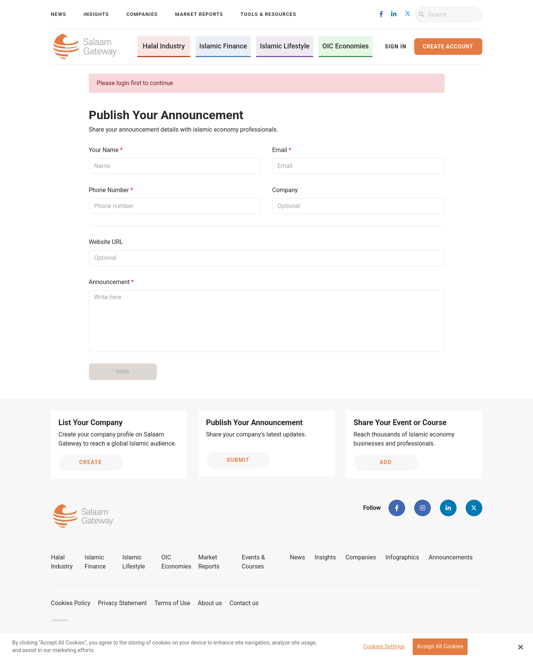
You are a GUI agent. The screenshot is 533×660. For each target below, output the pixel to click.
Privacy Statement (122, 603)
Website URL (106, 241)
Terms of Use (172, 603)
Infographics (402, 557)
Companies (142, 14)
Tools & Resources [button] (268, 14)
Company (285, 190)
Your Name (104, 150)
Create (90, 462)
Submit (238, 460)
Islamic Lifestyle (284, 46)
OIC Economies (345, 46)
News (58, 14)
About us (210, 603)
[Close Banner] (520, 648)
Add (385, 462)
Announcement (109, 282)
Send (123, 371)
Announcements (451, 557)
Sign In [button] (395, 46)
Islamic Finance (223, 46)
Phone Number (109, 190)
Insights (96, 14)
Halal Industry (164, 46)
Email (279, 150)
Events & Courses (253, 562)
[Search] (455, 14)
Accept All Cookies (440, 648)
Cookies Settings (384, 648)
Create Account (448, 46)
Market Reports (199, 14)
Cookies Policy (70, 603)
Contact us (244, 603)
